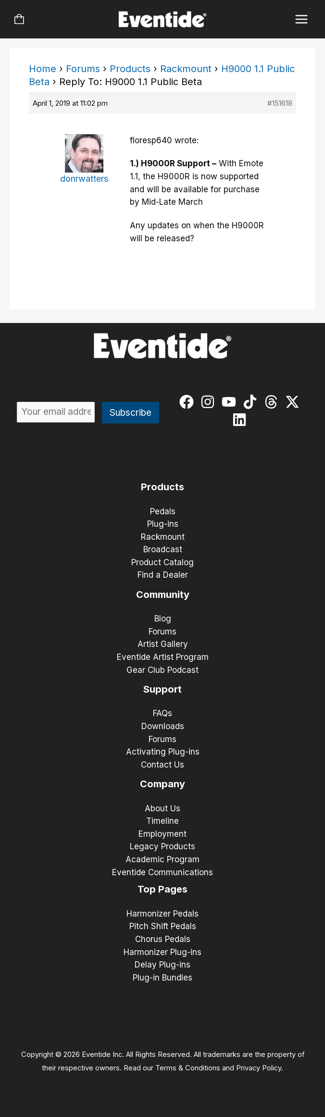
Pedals (162, 511)
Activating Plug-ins (163, 752)
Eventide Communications (162, 872)
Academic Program (162, 859)
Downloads (162, 726)
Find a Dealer (163, 575)
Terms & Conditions (187, 1068)
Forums (83, 68)
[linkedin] (241, 419)
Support (162, 689)
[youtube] (231, 402)
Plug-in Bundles (162, 977)
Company (162, 784)
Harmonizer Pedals (162, 913)
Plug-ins (162, 524)
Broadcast (162, 549)
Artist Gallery (163, 644)
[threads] (273, 402)
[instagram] (209, 402)
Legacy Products (162, 846)
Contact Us (162, 764)
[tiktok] (252, 402)
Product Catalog (162, 562)
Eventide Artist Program (163, 657)
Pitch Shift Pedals (162, 926)
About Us (162, 808)
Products (130, 68)
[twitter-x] (294, 402)
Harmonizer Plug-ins (162, 952)
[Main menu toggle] (302, 19)
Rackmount (186, 68)
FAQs (162, 713)
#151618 (279, 103)
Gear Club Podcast (162, 670)
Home (42, 68)
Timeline (162, 821)
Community (162, 594)
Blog (162, 618)
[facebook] (188, 402)
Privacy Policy (258, 1068)
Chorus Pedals (162, 939)
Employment (162, 834)
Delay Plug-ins (162, 964)
